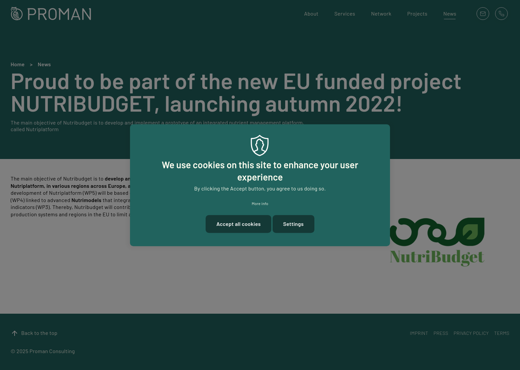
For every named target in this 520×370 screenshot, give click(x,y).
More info (260, 205)
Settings (293, 226)
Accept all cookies (238, 226)
